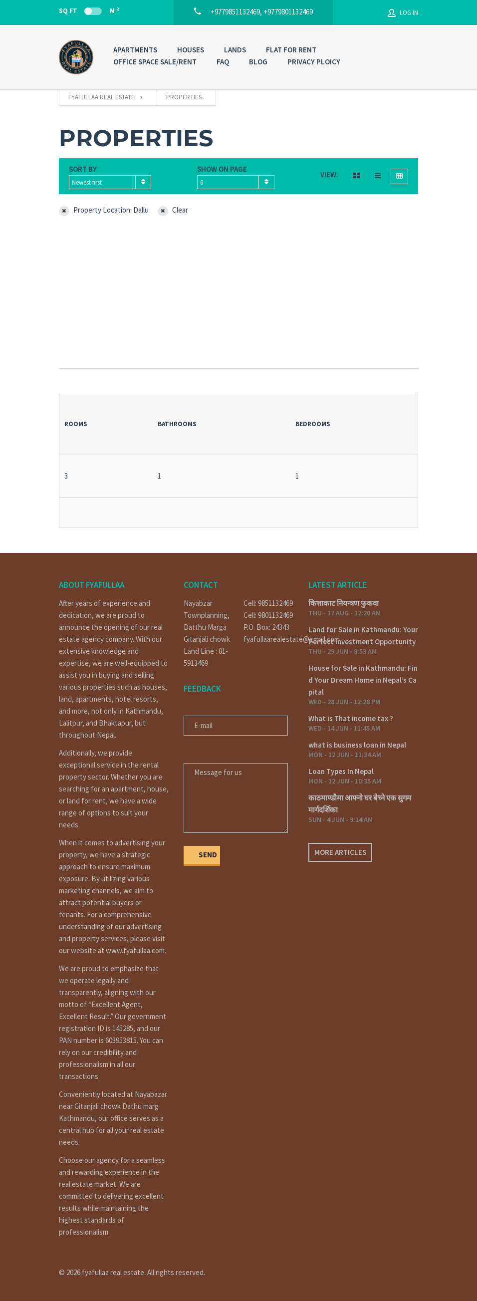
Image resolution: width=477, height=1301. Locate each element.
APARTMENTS (135, 49)
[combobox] (110, 182)
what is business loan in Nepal (357, 745)
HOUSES (190, 49)
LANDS (235, 49)
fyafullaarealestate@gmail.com (268, 639)
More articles (340, 852)
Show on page (222, 169)
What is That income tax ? (350, 718)
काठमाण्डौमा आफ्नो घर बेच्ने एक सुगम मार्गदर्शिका (359, 803)
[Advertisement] (238, 293)
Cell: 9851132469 (268, 603)
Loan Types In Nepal (341, 771)
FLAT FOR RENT (291, 49)
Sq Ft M (89, 10)
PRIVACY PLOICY (313, 61)
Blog (258, 61)
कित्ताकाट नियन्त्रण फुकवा (343, 603)
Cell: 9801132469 (268, 615)
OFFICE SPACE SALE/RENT (155, 61)
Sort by (83, 169)
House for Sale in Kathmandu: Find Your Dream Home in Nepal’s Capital (363, 680)
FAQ (223, 61)
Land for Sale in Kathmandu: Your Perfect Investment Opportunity (363, 635)
